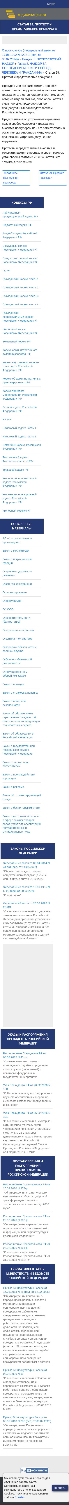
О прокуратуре (12, 600)
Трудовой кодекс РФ (16, 469)
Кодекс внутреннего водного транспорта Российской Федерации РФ (21, 366)
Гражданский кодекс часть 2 (20, 287)
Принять (60, 1487)
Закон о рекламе (13, 786)
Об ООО (8, 609)
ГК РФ (6, 270)
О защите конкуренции (17, 583)
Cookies (20, 1497)
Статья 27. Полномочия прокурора (10, 178)
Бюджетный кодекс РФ (17, 224)
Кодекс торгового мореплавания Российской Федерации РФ (20, 394)
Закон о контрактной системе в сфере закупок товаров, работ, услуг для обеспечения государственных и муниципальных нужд (22, 824)
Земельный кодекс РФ (17, 341)
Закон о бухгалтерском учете (21, 807)
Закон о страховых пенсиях (20, 692)
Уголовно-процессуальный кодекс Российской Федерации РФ (20, 498)
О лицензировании (15, 592)
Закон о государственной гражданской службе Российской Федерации (19, 749)
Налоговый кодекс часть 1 (19, 427)
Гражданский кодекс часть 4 (20, 304)
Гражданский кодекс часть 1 (20, 278)
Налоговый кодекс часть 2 (19, 436)
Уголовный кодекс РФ (16, 510)
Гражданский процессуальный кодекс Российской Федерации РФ (20, 316)
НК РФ (7, 419)
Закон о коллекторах (16, 550)
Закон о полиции (13, 684)
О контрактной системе (18, 638)
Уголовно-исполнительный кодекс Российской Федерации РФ (20, 482)
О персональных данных (18, 630)
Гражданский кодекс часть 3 (20, 295)
